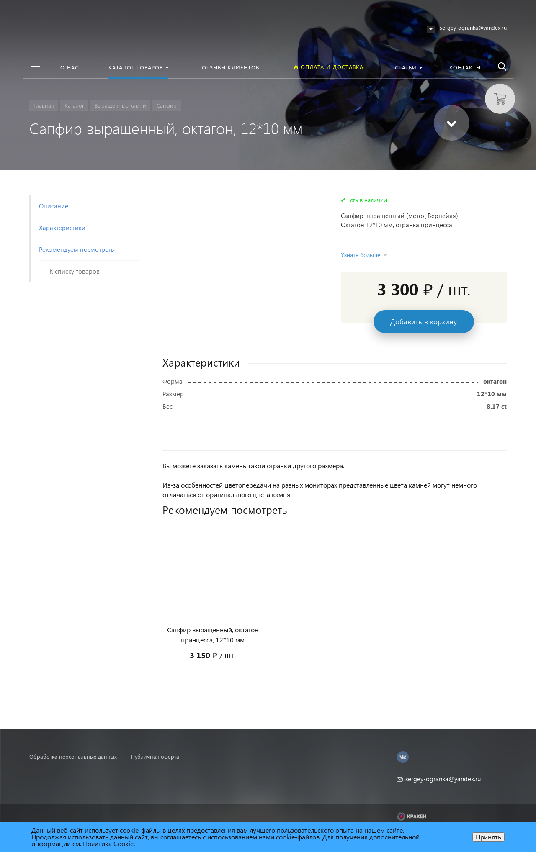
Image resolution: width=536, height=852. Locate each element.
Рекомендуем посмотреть (76, 249)
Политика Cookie (108, 843)
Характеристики (62, 227)
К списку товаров (74, 271)
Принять (488, 836)
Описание (53, 206)
